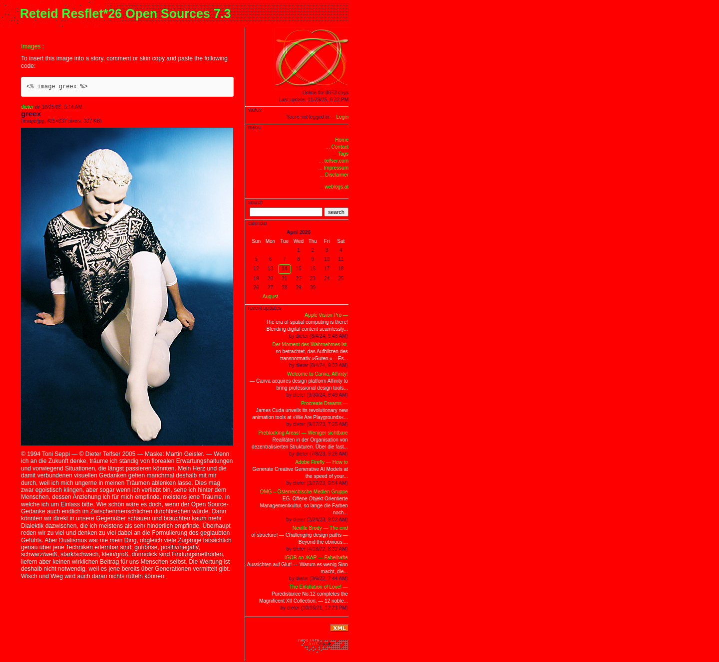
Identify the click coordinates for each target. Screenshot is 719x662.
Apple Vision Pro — (326, 315)
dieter (27, 107)
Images (30, 46)
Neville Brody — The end (320, 528)
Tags (343, 154)
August (270, 296)
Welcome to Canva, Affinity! (317, 374)
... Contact (337, 147)
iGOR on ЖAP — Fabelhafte (316, 557)
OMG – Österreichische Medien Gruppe (304, 491)
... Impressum (333, 168)
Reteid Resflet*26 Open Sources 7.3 (125, 13)
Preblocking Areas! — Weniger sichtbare (303, 433)
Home (342, 140)
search (336, 212)
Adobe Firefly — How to (321, 462)
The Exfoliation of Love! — (319, 587)
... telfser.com (334, 161)
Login (343, 117)
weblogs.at (337, 187)
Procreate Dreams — (324, 403)
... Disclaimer (334, 175)
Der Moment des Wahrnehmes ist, (310, 344)
